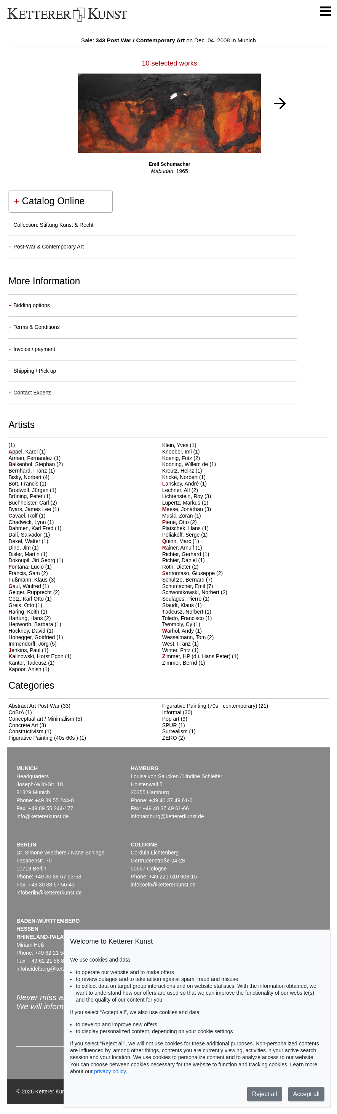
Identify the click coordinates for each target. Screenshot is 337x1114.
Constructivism (25, 731)
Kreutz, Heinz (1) (182, 471)
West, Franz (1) (180, 644)
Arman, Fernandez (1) (34, 458)
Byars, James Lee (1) (33, 509)
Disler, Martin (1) (28, 554)
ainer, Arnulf (179, 548)
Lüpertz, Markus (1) (185, 503)
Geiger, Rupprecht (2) (34, 592)
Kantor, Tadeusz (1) (31, 663)
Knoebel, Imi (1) (181, 452)
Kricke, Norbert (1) (184, 477)
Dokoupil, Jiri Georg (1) (35, 560)
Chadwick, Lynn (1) (31, 522)
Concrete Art (23, 725)
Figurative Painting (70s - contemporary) (209, 706)
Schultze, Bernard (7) (187, 580)
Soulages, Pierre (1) (186, 599)
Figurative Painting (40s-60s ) (43, 738)
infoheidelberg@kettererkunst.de (55, 969)
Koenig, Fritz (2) (181, 458)
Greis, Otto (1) (25, 605)
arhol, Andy (178, 631)
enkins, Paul (25, 650)
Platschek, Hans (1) (185, 528)
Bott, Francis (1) (27, 484)
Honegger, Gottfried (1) (35, 637)
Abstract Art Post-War (33, 706)
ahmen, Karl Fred (31, 528)
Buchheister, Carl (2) (32, 503)
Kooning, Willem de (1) (189, 464)
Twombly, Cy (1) (181, 624)
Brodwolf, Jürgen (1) (32, 490)
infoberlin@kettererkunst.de (48, 893)
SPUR (169, 725)
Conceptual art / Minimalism (41, 719)
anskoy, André (181, 484)
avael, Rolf (23, 516)
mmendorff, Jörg (29, 644)
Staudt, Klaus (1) (182, 605)
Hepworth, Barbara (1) (34, 624)
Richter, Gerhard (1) (185, 554)
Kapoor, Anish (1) (28, 669)
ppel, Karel (23, 452)
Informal (172, 712)
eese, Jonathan (183, 509)
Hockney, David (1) (30, 631)
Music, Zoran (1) (181, 516)
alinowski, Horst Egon (36, 656)
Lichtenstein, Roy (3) (186, 496)
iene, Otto (176, 522)
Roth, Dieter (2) (180, 567)
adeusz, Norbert (183, 612)
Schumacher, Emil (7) (187, 586)
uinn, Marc (177, 541)
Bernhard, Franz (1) (31, 471)
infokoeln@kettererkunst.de (163, 885)
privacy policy (110, 1071)
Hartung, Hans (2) (29, 618)
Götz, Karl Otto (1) (30, 599)
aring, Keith (24, 612)
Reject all (264, 1094)
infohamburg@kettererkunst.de (167, 816)
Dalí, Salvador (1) (29, 535)
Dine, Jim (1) (23, 548)
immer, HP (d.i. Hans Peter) (197, 656)
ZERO (169, 738)
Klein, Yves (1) (179, 445)
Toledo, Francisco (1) (187, 618)
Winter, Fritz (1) (180, 650)
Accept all (306, 1094)
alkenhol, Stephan (32, 464)
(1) (11, 445)
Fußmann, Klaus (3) (32, 580)
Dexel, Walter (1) (28, 541)
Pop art (170, 719)
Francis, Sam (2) (28, 573)
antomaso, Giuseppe (189, 573)
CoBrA (16, 712)
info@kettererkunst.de (42, 816)
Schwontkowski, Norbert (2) (194, 592)
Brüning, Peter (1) (29, 496)
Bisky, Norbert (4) (29, 477)
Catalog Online (49, 201)
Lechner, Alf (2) (180, 490)
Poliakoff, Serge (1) (185, 535)
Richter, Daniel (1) (183, 560)
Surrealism (175, 731)
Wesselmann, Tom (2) (188, 637)
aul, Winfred (25, 586)
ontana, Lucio (26, 567)
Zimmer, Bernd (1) (183, 663)
